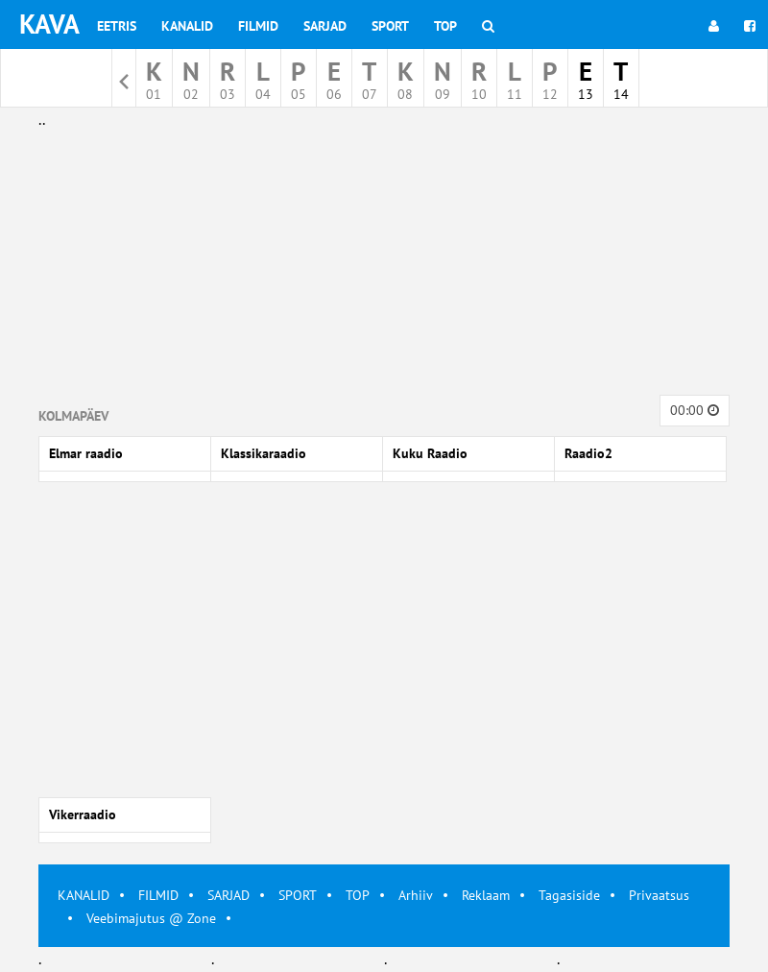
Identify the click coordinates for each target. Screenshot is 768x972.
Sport (390, 26)
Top (445, 26)
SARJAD (228, 895)
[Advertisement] (384, 267)
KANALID (83, 895)
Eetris (116, 26)
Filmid (258, 26)
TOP (358, 895)
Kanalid (187, 26)
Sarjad (325, 26)
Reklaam (486, 895)
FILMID (158, 895)
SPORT (297, 895)
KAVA (49, 23)
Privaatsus (659, 895)
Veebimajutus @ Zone (151, 918)
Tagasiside (569, 895)
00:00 (694, 410)
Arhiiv (415, 895)
